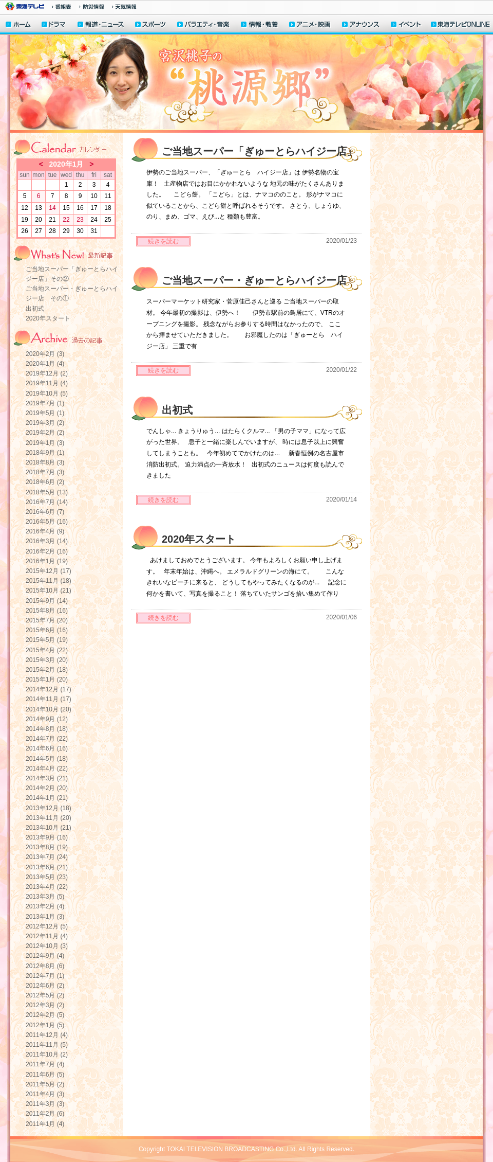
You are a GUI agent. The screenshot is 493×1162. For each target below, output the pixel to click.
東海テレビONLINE (460, 25)
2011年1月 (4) (45, 1124)
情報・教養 (260, 25)
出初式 (35, 308)
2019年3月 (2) (45, 422)
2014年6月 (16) (47, 748)
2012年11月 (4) (47, 936)
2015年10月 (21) (48, 590)
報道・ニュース (100, 25)
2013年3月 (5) (45, 896)
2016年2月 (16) (47, 551)
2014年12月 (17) (48, 689)
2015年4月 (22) (47, 650)
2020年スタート (48, 318)
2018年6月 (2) (45, 482)
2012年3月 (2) (45, 1005)
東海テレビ (24, 6)
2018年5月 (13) (47, 492)
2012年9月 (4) (45, 955)
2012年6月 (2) (45, 985)
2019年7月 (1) (45, 403)
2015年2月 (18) (47, 669)
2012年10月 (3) (47, 946)
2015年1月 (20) (47, 679)
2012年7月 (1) (45, 975)
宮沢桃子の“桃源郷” (246, 84)
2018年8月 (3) (45, 462)
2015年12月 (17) (48, 571)
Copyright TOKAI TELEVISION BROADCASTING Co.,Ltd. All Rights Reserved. (246, 1149)
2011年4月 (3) (45, 1094)
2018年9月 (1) (45, 452)
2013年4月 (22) (47, 886)
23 (80, 219)
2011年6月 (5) (45, 1074)
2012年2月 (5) (45, 1014)
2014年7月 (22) (47, 738)
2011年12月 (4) (47, 1035)
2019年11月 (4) (47, 383)
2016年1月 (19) (47, 561)
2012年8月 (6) (45, 966)
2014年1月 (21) (47, 797)
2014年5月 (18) (47, 758)
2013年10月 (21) (48, 827)
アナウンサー (361, 25)
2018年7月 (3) (45, 472)
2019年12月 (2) (47, 373)
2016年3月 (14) (47, 541)
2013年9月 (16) (47, 837)
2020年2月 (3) (45, 353)
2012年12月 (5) (47, 926)
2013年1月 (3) (45, 916)
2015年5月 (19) (47, 639)
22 (66, 219)
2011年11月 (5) (47, 1044)
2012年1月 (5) (45, 1025)
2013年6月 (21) (47, 867)
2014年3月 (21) (47, 778)
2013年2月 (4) (45, 906)
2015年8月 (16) (47, 610)
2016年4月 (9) (45, 531)
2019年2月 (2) (45, 432)
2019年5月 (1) (45, 413)
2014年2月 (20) (47, 788)
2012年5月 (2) (45, 995)
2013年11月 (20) (48, 817)
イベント (406, 25)
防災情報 (91, 6)
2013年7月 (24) (47, 857)
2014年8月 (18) (47, 728)
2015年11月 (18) (48, 580)
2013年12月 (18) (48, 808)
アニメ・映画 (310, 25)
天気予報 (124, 6)
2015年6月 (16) (47, 630)
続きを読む (163, 241)
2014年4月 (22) (47, 768)
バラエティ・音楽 (204, 25)
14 (52, 207)
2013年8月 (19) (47, 847)
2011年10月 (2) (47, 1054)
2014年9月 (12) (47, 719)
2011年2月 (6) (45, 1113)
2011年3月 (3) (45, 1103)
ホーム (18, 25)
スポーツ (151, 25)
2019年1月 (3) (45, 442)
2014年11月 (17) (48, 699)
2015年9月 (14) (47, 600)
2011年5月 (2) (45, 1084)
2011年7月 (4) (45, 1064)
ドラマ (54, 25)
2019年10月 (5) (47, 393)
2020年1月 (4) (45, 363)
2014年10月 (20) (48, 709)
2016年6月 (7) (45, 511)
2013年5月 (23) (47, 877)
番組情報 (61, 6)
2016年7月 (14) (47, 502)
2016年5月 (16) (47, 521)
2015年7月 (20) (47, 620)
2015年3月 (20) (47, 660)
